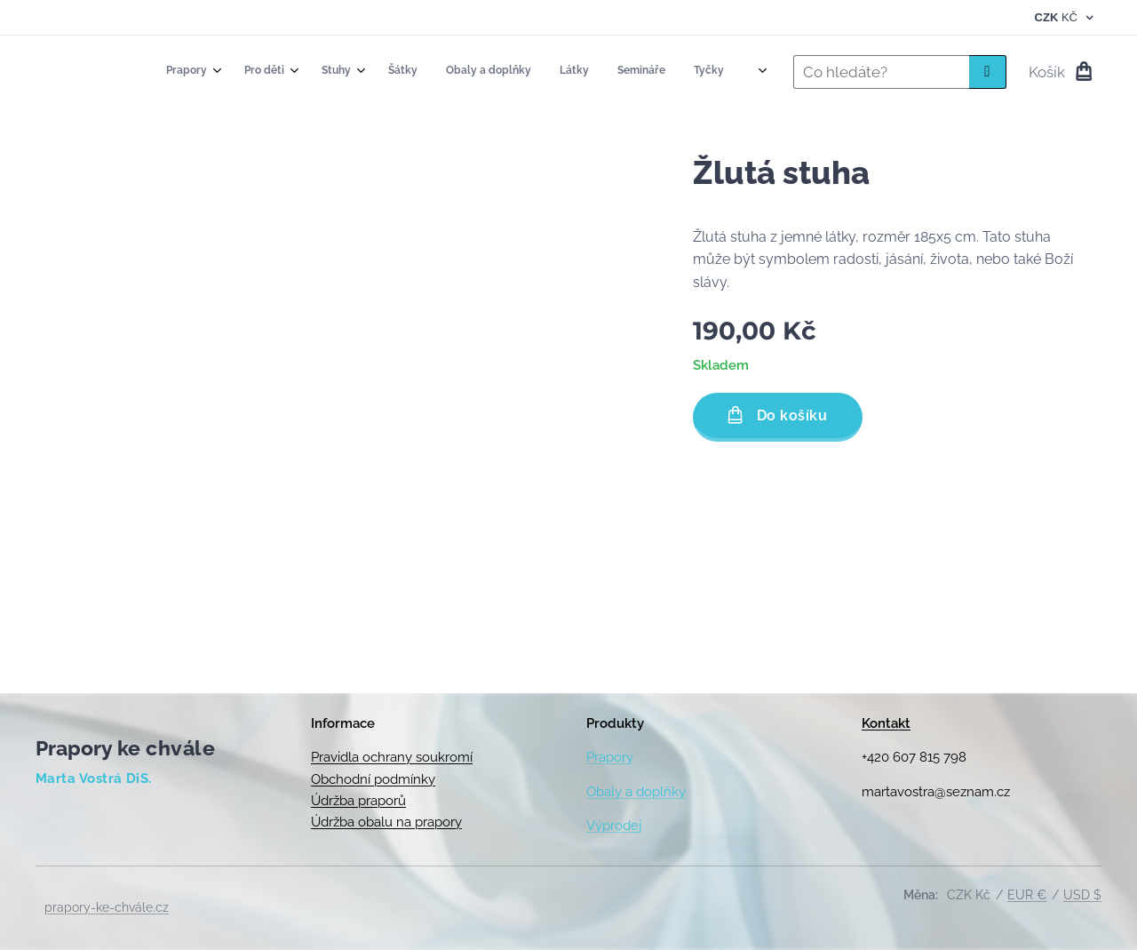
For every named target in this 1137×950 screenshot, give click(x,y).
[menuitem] (488, 72)
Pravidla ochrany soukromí (392, 757)
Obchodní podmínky (373, 779)
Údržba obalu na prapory (386, 822)
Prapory (609, 757)
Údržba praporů (358, 801)
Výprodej (613, 826)
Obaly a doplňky (636, 792)
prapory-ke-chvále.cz (106, 907)
